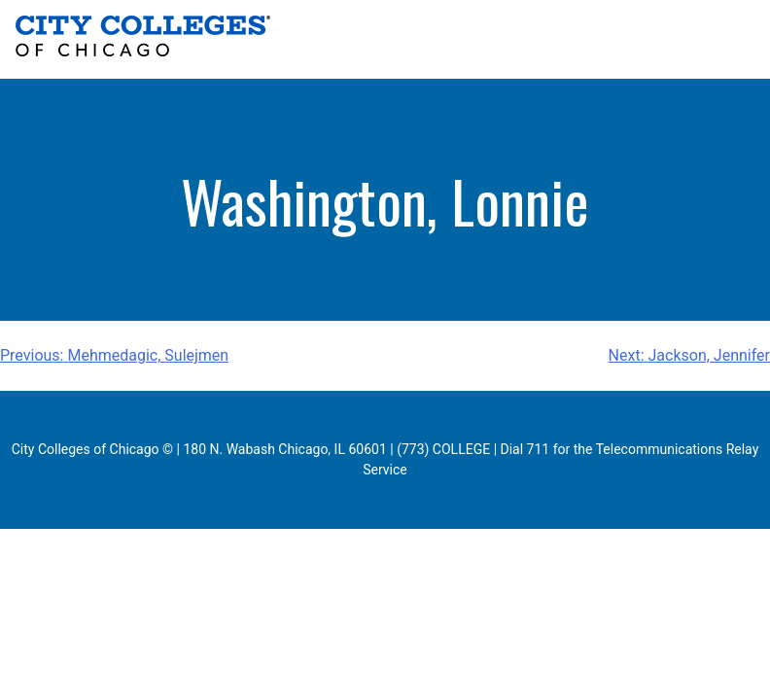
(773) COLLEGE (443, 449)
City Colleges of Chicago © (92, 449)
